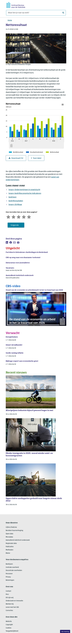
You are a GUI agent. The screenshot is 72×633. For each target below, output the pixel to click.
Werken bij (10, 604)
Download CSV (16, 158)
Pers (7, 594)
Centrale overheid (12, 567)
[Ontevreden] (13, 216)
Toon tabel (36, 158)
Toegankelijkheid (12, 631)
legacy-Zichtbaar (15, 205)
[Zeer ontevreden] (8, 216)
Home (10, 20)
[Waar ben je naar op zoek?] (36, 13)
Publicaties (10, 546)
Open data (9, 534)
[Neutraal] (18, 216)
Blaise (8, 553)
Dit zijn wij (9, 597)
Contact (8, 591)
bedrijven (12, 197)
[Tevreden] (23, 216)
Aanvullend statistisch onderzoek (18, 540)
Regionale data (11, 543)
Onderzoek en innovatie (14, 601)
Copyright (9, 624)
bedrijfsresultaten (16, 201)
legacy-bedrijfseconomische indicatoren (25, 193)
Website (9, 621)
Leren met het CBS (12, 607)
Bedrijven (9, 564)
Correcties (9, 610)
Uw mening (65, 631)
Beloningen (10, 580)
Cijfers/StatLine (11, 527)
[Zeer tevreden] (29, 216)
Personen (9, 573)
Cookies (8, 628)
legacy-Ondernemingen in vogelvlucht (24, 190)
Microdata (9, 537)
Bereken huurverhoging (14, 530)
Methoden (9, 550)
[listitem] (7, 242)
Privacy (8, 577)
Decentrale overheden (14, 570)
